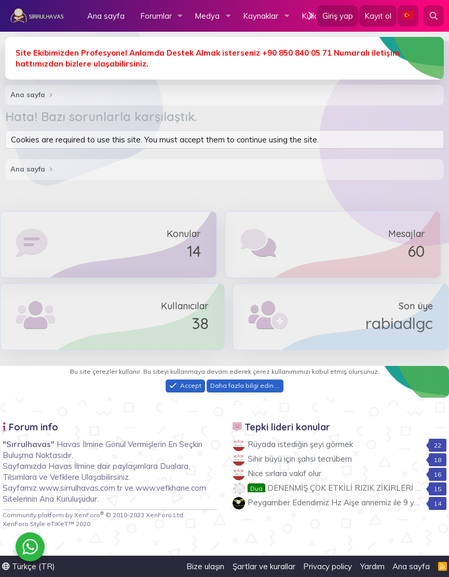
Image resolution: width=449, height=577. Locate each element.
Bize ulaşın (205, 566)
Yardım (372, 566)
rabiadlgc (399, 323)
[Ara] (434, 16)
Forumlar (156, 16)
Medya (207, 16)
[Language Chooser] (408, 16)
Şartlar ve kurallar (264, 566)
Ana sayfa (106, 16)
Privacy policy (327, 566)
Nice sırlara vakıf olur (284, 473)
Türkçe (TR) (28, 566)
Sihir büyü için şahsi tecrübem (300, 459)
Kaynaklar (260, 16)
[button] (179, 16)
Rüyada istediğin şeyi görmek (300, 444)
